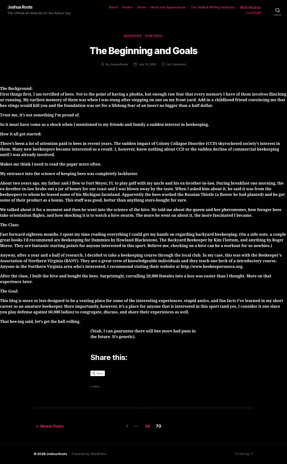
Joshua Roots (21, 7)
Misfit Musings (250, 7)
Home (141, 7)
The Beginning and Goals (143, 50)
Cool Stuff (253, 13)
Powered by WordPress (89, 454)
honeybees (154, 36)
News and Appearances (168, 7)
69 (148, 426)
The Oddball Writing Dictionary (213, 7)
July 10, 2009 (147, 65)
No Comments (177, 65)
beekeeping (133, 36)
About (113, 7)
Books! (127, 7)
